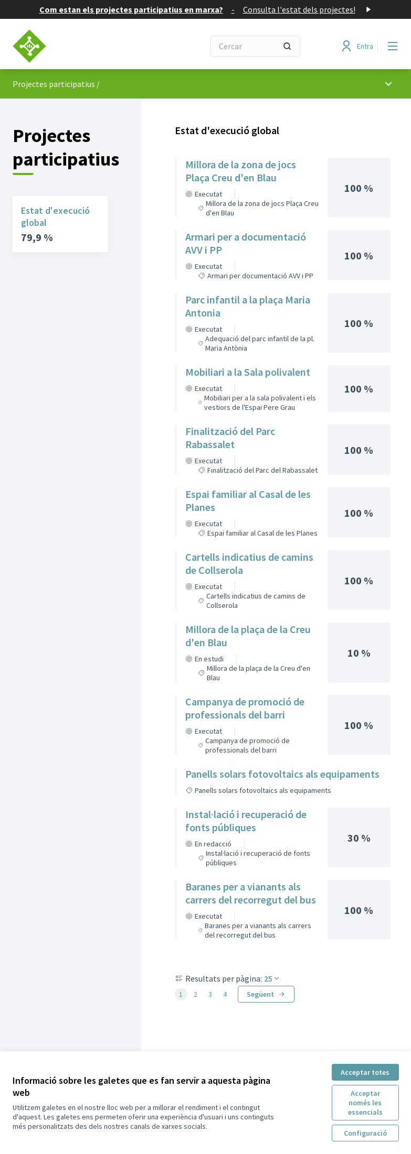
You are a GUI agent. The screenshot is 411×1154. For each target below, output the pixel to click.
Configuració (365, 1133)
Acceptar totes (365, 1072)
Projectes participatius (54, 84)
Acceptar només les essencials (365, 1102)
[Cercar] (255, 46)
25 (272, 978)
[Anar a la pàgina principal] (82, 46)
